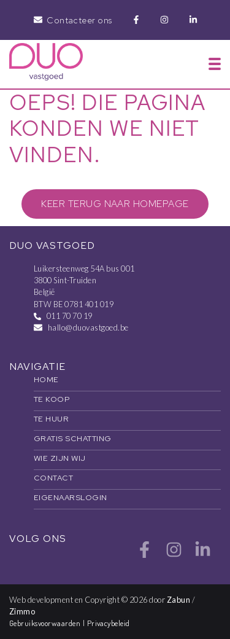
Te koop (52, 399)
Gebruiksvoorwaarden (46, 623)
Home (46, 379)
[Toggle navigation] (215, 64)
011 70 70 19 (70, 316)
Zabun (178, 600)
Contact (53, 477)
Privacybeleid (108, 623)
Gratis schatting (73, 438)
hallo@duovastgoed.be (88, 327)
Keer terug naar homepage (115, 203)
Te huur (51, 419)
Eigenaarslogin (70, 497)
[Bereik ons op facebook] (144, 554)
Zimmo (22, 611)
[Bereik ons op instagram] (174, 554)
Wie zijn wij (60, 458)
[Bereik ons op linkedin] (202, 554)
